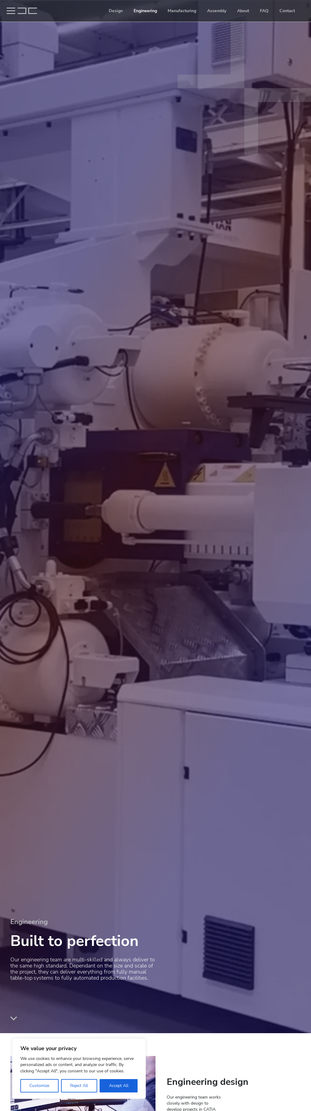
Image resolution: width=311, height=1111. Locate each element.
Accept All (118, 1086)
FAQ (264, 11)
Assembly (216, 11)
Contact (287, 11)
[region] (79, 1068)
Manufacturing (182, 11)
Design (116, 11)
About (243, 11)
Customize (39, 1086)
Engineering (145, 11)
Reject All (79, 1086)
